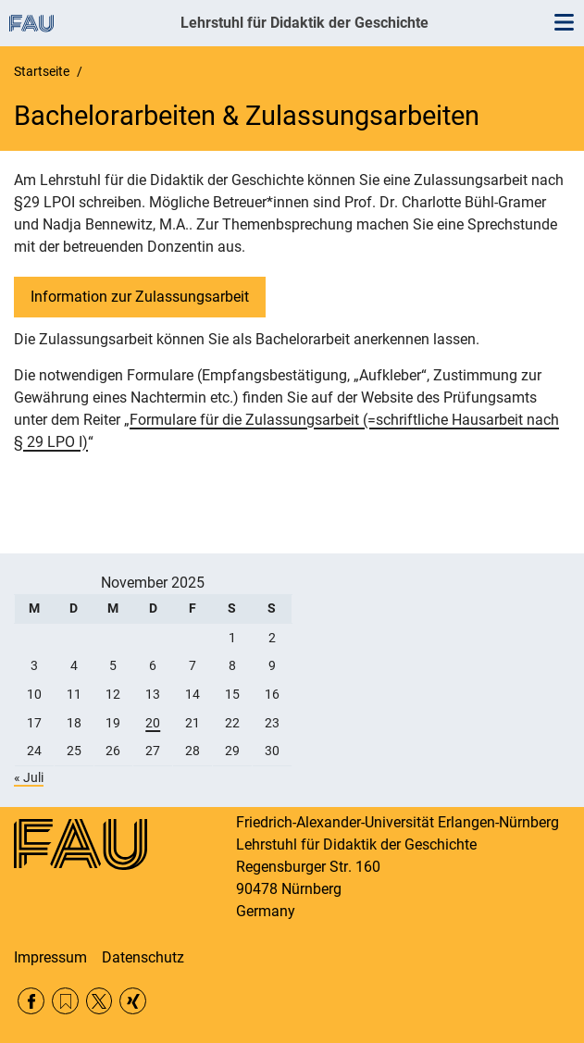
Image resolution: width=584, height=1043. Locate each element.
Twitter (99, 1000)
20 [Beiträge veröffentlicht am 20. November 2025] (152, 722)
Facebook (31, 1000)
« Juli (28, 777)
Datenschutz (143, 957)
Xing (132, 1000)
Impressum (50, 957)
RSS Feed (65, 1000)
